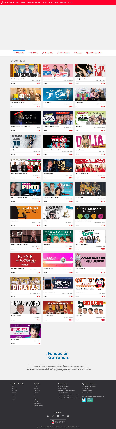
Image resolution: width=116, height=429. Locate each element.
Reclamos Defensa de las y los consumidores (68, 396)
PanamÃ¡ (14, 398)
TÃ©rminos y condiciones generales (66, 390)
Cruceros (44, 2)
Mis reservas (85, 388)
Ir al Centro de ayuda (87, 390)
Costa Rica (14, 390)
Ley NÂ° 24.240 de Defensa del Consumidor (68, 394)
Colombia (14, 388)
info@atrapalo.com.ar (87, 396)
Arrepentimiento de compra (89, 386)
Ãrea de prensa (62, 388)
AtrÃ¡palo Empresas (38, 405)
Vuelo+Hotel (30, 2)
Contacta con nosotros (87, 392)
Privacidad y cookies (63, 392)
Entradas (55, 2)
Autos (50, 2)
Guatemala (14, 394)
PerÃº (13, 400)
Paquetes (38, 2)
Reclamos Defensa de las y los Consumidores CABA (70, 398)
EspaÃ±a (14, 392)
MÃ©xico (14, 396)
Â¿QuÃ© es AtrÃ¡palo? (63, 386)
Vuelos (17, 2)
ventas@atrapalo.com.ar (98, 396)
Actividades (63, 2)
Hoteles (23, 2)
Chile (13, 386)
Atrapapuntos (37, 403)
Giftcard (70, 2)
